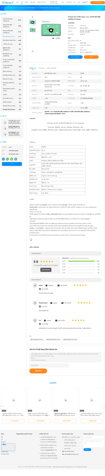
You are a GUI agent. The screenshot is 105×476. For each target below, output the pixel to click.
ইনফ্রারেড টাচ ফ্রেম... (12, 79)
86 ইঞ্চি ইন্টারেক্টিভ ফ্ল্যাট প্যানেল (53, 339)
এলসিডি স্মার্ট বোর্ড (43, 434)
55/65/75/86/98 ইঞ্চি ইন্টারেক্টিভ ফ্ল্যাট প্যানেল (14, 127)
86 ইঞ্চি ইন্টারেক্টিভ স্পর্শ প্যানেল (70, 339)
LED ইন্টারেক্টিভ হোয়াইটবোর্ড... (12, 49)
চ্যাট (12, 164)
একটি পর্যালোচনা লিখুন (46, 270)
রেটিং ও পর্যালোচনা (51, 68)
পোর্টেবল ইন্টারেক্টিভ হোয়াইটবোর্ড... (12, 66)
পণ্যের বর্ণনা (41, 68)
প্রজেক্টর (12, 94)
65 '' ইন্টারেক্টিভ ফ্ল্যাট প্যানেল (37, 339)
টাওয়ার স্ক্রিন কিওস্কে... (12, 98)
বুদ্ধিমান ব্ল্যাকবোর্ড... (12, 71)
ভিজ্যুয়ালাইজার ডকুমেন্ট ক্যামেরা (24, 434)
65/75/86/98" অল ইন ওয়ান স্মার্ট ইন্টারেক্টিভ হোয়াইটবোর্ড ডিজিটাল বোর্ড (14, 134)
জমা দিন (38, 371)
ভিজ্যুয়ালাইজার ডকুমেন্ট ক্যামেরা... (12, 89)
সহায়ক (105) (45, 289)
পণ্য (2, 439)
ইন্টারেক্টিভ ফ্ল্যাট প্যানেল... (12, 37)
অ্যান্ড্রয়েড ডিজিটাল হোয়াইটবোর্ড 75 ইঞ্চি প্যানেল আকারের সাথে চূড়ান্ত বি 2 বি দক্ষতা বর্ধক (13, 415)
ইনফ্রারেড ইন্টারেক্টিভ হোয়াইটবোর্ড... (12, 31)
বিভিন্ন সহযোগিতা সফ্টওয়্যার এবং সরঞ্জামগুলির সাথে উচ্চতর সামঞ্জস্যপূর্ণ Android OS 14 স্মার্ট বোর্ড (48, 448)
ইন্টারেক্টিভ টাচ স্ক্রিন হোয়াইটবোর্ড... (12, 55)
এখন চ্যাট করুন (97, 2)
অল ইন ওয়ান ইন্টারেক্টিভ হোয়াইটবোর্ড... (12, 60)
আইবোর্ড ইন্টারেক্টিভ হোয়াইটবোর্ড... (12, 20)
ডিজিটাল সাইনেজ (12, 102)
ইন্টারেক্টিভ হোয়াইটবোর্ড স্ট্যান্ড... (12, 84)
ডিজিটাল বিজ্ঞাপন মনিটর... (12, 106)
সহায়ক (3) (44, 306)
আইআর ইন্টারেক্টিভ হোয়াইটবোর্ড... (12, 26)
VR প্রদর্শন (3, 442)
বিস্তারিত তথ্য (32, 68)
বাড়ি (2, 437)
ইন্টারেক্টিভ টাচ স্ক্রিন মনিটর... (12, 40)
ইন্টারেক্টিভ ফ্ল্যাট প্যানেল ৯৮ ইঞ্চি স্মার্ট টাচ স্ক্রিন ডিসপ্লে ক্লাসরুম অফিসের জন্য (14, 122)
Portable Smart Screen (12, 109)
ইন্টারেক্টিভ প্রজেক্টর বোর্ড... (12, 75)
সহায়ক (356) (45, 324)
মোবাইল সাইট (4, 451)
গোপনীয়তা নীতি (5, 454)
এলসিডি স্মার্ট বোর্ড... (12, 44)
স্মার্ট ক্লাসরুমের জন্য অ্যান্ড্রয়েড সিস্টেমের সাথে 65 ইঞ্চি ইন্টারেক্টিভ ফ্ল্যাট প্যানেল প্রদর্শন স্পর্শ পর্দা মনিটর (49, 456)
